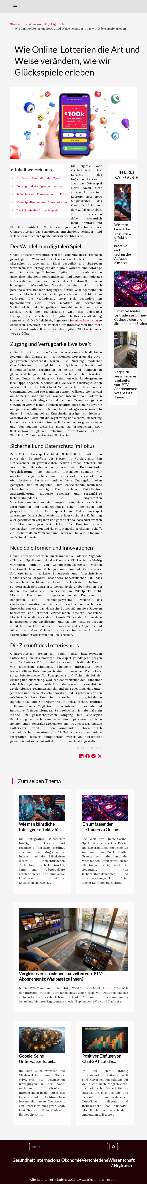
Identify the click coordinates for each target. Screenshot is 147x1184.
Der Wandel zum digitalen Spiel (38, 178)
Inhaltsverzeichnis (33, 170)
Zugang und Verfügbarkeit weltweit (40, 186)
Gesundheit (23, 1160)
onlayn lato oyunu (85, 320)
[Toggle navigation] (15, 6)
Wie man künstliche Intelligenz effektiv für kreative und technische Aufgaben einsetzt (122, 244)
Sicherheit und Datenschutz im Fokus (42, 194)
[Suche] (68, 1146)
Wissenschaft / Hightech (46, 24)
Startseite (17, 24)
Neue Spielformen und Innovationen (41, 202)
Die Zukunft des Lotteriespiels (37, 210)
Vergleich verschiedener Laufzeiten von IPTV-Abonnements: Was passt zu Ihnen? (125, 384)
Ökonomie (71, 1160)
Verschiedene (95, 1160)
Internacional (48, 1160)
